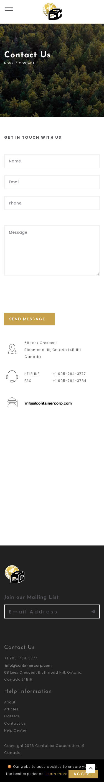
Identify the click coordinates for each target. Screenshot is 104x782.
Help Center (15, 730)
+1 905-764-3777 (69, 373)
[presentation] (46, 293)
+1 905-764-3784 (70, 380)
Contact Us (15, 723)
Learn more (56, 773)
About (10, 702)
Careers (11, 716)
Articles (11, 709)
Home (9, 63)
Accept (83, 774)
